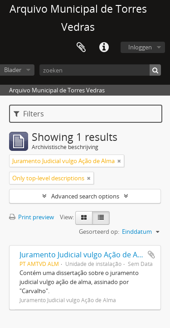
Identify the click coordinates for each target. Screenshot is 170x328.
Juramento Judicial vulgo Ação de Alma (84, 255)
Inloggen (140, 47)
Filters (29, 114)
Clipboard (81, 47)
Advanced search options (85, 196)
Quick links (103, 47)
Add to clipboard (151, 254)
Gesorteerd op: (99, 231)
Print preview (31, 217)
